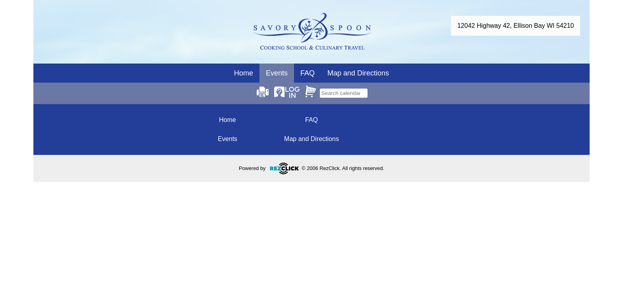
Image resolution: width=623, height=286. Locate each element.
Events (227, 138)
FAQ (307, 73)
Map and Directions (358, 73)
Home (243, 73)
